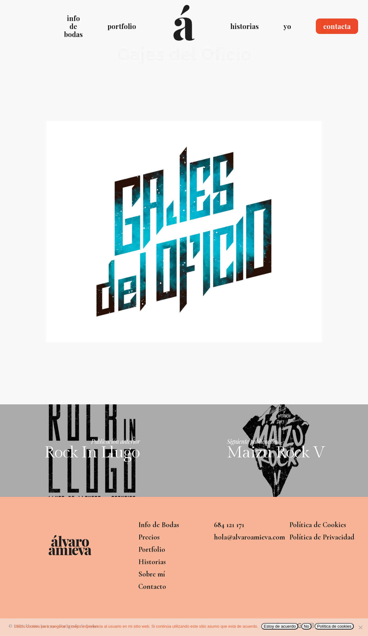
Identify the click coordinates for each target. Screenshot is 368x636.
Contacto (152, 586)
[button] (184, 371)
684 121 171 (229, 524)
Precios (149, 537)
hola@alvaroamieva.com (248, 537)
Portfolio (151, 549)
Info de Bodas (158, 524)
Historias (152, 561)
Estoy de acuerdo (280, 626)
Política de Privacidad (321, 537)
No (306, 626)
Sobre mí (151, 574)
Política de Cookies (317, 524)
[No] (360, 627)
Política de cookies (334, 626)
